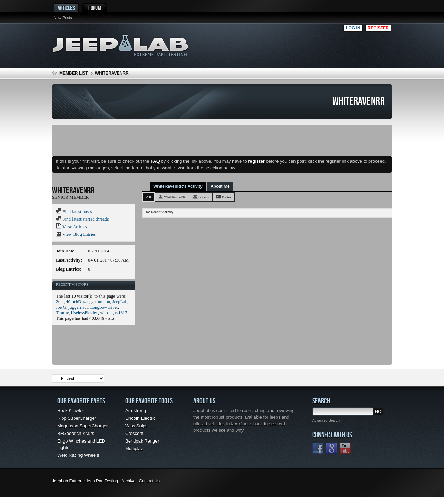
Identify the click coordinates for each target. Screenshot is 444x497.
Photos (226, 197)
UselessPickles (84, 312)
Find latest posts (74, 211)
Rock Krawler (70, 410)
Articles (66, 8)
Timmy (62, 312)
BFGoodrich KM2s (75, 433)
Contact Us (149, 481)
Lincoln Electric (140, 418)
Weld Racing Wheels (78, 455)
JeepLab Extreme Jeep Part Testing (85, 481)
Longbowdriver (104, 307)
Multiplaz (134, 448)
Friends (203, 197)
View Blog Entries (76, 234)
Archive (128, 481)
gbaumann (100, 301)
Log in (353, 28)
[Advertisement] (270, 43)
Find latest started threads (82, 219)
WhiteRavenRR (174, 197)
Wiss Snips (136, 425)
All (148, 197)
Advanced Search (326, 420)
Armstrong (135, 410)
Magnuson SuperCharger (82, 425)
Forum (94, 8)
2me (59, 301)
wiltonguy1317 (113, 312)
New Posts (63, 18)
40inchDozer (77, 301)
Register (378, 28)
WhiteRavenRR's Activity (178, 186)
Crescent (134, 433)
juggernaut (78, 307)
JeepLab (119, 301)
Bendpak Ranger (142, 441)
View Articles (71, 226)
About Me (220, 186)
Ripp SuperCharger (76, 418)
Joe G (61, 307)
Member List (73, 73)
